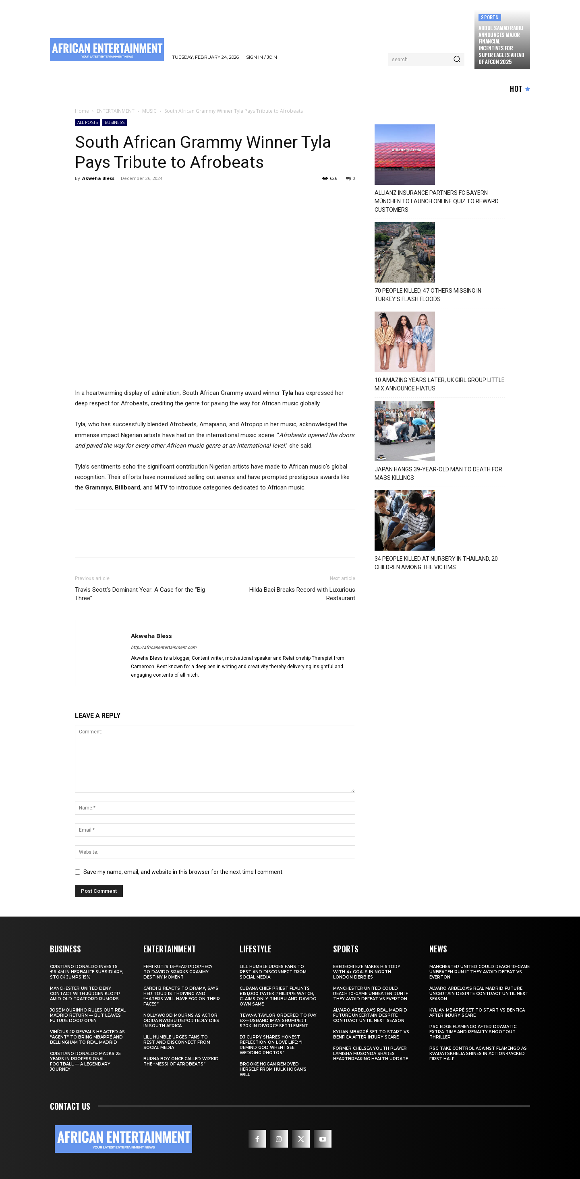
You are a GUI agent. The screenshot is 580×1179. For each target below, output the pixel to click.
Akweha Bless (98, 178)
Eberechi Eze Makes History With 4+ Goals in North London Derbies (366, 972)
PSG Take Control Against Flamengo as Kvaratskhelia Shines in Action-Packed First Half (478, 1053)
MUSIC (149, 110)
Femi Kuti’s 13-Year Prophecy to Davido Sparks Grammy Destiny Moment (178, 972)
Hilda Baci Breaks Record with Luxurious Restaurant (302, 594)
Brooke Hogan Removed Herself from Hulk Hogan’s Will (273, 1069)
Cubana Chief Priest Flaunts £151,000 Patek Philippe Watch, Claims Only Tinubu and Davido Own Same (278, 996)
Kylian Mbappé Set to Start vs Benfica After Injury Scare (371, 1034)
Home (82, 110)
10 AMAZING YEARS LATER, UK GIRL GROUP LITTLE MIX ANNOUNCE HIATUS (440, 384)
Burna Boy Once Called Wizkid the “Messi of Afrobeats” (181, 1061)
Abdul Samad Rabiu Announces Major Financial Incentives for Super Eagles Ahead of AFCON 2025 (501, 45)
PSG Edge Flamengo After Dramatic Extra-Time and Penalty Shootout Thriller (472, 1032)
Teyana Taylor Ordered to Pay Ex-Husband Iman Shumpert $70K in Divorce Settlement (278, 1020)
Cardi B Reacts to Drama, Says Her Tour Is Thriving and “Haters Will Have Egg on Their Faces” (181, 996)
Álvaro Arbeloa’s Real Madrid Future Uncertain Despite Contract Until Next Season (370, 1015)
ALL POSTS (87, 122)
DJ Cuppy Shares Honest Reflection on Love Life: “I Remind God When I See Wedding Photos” (271, 1044)
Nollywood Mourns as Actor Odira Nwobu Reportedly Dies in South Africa (181, 1020)
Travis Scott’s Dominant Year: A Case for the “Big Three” (140, 594)
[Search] (456, 59)
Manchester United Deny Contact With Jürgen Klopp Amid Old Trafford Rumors (85, 993)
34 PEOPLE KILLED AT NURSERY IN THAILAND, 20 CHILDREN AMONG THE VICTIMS (436, 562)
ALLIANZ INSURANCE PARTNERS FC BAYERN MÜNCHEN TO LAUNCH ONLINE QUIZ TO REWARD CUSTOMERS (437, 201)
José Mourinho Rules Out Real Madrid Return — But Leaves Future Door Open (88, 1015)
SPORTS (489, 17)
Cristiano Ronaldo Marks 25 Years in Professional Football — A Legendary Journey (85, 1061)
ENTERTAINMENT (116, 110)
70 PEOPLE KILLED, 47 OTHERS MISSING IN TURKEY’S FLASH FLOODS (428, 294)
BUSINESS (114, 122)
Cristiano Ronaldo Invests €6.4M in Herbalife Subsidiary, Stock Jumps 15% (86, 972)
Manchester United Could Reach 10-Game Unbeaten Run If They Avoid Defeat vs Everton (370, 993)
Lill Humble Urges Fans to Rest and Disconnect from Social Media (176, 1042)
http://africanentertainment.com (164, 647)
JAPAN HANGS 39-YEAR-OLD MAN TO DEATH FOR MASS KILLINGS (438, 473)
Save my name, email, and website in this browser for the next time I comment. (183, 872)
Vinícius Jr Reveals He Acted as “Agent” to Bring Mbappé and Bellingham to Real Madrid (87, 1037)
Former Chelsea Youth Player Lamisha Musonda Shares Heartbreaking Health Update (370, 1053)
